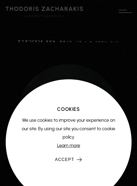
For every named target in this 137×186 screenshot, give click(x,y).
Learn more (68, 145)
